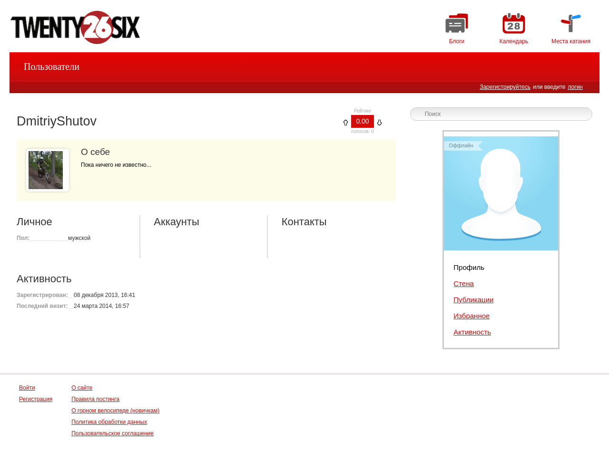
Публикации (473, 300)
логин (575, 87)
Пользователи (51, 66)
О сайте (81, 387)
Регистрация (35, 399)
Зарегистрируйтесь (505, 87)
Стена (463, 283)
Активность (472, 332)
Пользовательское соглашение (112, 433)
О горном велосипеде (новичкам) (115, 410)
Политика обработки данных (109, 422)
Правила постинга (95, 399)
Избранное (471, 316)
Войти (27, 387)
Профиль (468, 267)
